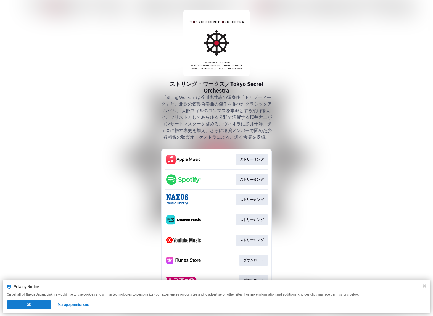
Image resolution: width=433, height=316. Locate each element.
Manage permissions (73, 305)
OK (29, 305)
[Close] (424, 285)
